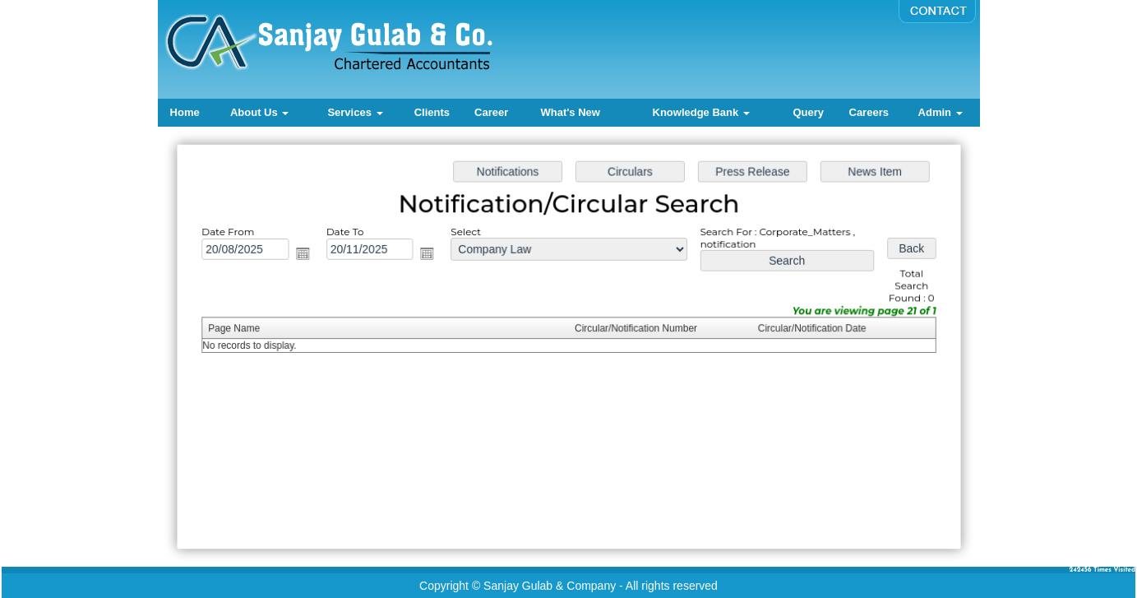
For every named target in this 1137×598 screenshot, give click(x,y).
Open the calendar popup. (306, 254)
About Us (259, 112)
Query (808, 112)
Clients (432, 112)
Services (354, 112)
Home (185, 112)
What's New (569, 112)
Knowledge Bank (701, 112)
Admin (940, 112)
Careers (869, 112)
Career (491, 112)
